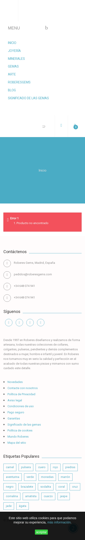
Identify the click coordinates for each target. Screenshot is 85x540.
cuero (42, 467)
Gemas (13, 66)
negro (10, 486)
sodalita (45, 486)
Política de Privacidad (21, 394)
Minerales (16, 59)
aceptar (41, 532)
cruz (75, 486)
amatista (30, 496)
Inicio (12, 43)
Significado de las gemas (28, 98)
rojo (55, 467)
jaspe (63, 496)
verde (30, 477)
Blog (12, 90)
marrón (65, 477)
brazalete (27, 486)
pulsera (26, 467)
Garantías (13, 418)
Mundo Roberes (18, 436)
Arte (12, 74)
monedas (47, 477)
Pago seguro (15, 412)
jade (9, 506)
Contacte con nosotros (22, 388)
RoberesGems (19, 82)
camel (10, 467)
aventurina (12, 477)
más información (59, 522)
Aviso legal (14, 400)
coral (61, 486)
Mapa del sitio (16, 442)
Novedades (15, 382)
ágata (22, 506)
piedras (70, 467)
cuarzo (48, 496)
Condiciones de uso (20, 406)
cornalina (12, 496)
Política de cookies (19, 430)
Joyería (14, 51)
